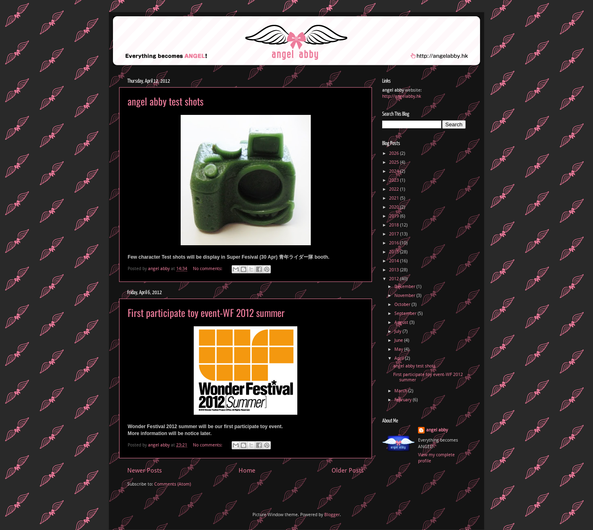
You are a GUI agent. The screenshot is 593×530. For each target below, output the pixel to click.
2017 (394, 234)
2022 (394, 189)
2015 (394, 252)
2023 (394, 180)
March (401, 391)
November (405, 295)
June (399, 340)
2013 (394, 270)
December (405, 286)
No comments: (208, 268)
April (399, 358)
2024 (394, 171)
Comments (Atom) (172, 484)
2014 (394, 261)
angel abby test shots (166, 101)
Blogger (332, 514)
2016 (394, 243)
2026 (394, 153)
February (403, 399)
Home (247, 470)
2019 (394, 216)
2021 (394, 198)
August (401, 322)
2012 (394, 278)
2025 (394, 162)
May (399, 349)
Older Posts (348, 470)
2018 (394, 225)
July (398, 331)
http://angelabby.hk (401, 96)
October (403, 304)
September (406, 313)
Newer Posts (144, 470)
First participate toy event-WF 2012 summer (206, 312)
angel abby (437, 430)
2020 (394, 207)
